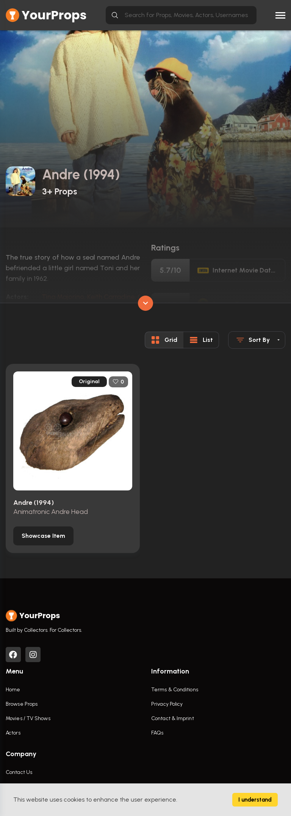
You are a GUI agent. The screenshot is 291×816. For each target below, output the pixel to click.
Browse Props (22, 705)
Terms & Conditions (174, 691)
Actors (13, 734)
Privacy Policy (167, 705)
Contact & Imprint (172, 719)
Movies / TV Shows (28, 719)
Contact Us (19, 773)
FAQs (157, 734)
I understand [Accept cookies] (255, 799)
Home (13, 691)
